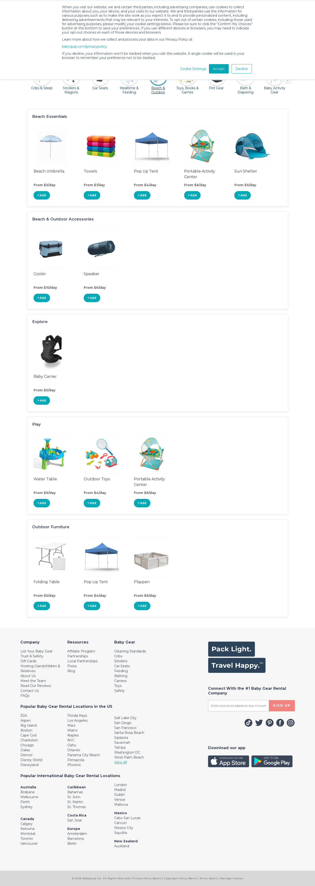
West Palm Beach (129, 757)
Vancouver (29, 843)
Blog (71, 671)
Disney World (31, 760)
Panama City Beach (83, 755)
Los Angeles (77, 720)
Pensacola (75, 760)
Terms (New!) (209, 878)
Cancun (120, 823)
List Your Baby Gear (36, 651)
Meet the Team (33, 681)
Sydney (26, 807)
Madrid (119, 790)
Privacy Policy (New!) (147, 878)
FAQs (24, 695)
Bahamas (75, 792)
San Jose (74, 820)
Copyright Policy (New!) (180, 878)
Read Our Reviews (35, 686)
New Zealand (126, 841)
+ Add (41, 195)
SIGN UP (282, 705)
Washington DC (127, 752)
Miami (72, 730)
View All (120, 762)
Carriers (120, 681)
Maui (71, 725)
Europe (73, 829)
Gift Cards (28, 661)
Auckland (121, 846)
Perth (25, 802)
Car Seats (122, 666)
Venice (119, 799)
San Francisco (125, 728)
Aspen (25, 720)
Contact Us (29, 691)
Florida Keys (77, 715)
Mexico (120, 813)
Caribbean (76, 787)
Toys (117, 686)
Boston (26, 730)
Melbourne (29, 797)
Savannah (122, 742)
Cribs (118, 656)
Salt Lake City (125, 718)
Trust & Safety (31, 656)
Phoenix (74, 765)
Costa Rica (76, 815)
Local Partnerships (82, 661)
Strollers (120, 661)
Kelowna (27, 829)
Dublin (119, 795)
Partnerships (77, 656)
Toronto (26, 838)
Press (71, 666)
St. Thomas (76, 807)
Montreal (27, 834)
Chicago (27, 745)
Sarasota (121, 738)
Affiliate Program (81, 651)
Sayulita (120, 833)
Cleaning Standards (130, 651)
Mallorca (121, 804)
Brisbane (27, 792)
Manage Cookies (231, 878)
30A (23, 715)
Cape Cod (28, 735)
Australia (28, 787)
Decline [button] (241, 69)
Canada (27, 819)
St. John (73, 797)
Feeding (121, 671)
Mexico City (123, 828)
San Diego (122, 723)
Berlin (72, 843)
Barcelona (75, 838)
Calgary (26, 824)
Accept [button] (219, 69)
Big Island (28, 725)
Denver (26, 755)
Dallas (25, 750)
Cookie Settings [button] (193, 69)
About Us (28, 676)
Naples (73, 735)
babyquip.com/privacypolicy (84, 46)
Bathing (120, 676)
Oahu (71, 745)
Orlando (73, 750)
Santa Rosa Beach (129, 733)
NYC (71, 740)
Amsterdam (77, 834)
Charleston (29, 740)
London (120, 785)
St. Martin (75, 802)
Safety (119, 691)
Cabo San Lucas (127, 818)
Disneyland (29, 765)
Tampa (119, 747)
